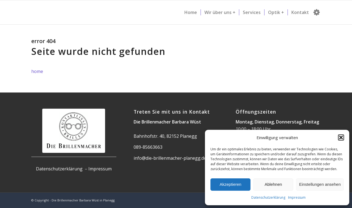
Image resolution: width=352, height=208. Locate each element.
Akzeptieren (230, 184)
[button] (341, 137)
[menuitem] (191, 12)
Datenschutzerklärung (268, 197)
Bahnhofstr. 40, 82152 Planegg (165, 136)
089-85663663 (148, 147)
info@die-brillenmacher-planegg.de (170, 158)
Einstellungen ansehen (320, 184)
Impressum (297, 197)
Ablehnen (273, 184)
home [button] (37, 71)
